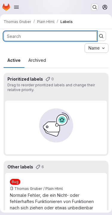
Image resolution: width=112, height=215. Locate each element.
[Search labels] (50, 36)
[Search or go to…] (94, 7)
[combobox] (96, 48)
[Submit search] (101, 36)
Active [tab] (14, 60)
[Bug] (15, 182)
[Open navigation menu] (16, 7)
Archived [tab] (37, 60)
